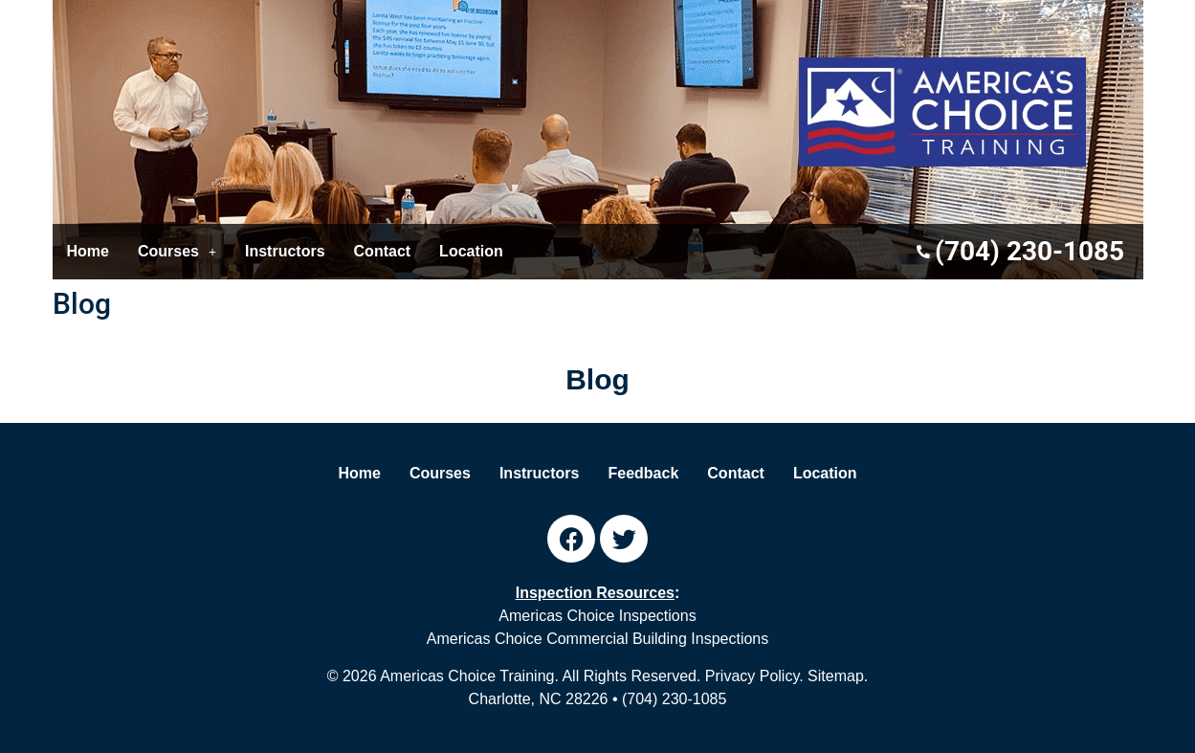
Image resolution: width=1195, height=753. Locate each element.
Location (471, 251)
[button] (177, 251)
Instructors (285, 251)
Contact (382, 251)
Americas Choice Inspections (597, 616)
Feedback (644, 473)
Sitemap (836, 676)
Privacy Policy (752, 676)
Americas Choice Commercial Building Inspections (597, 639)
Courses (177, 251)
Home (88, 251)
